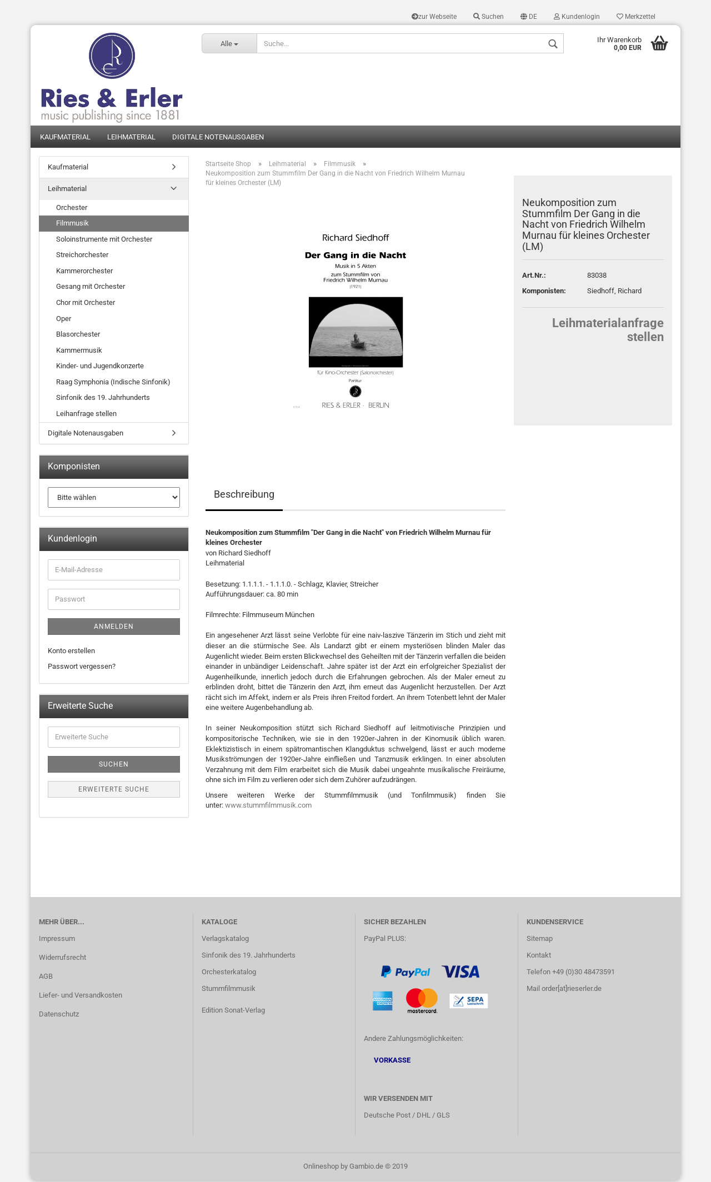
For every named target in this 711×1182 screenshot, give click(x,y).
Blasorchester (78, 335)
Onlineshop (321, 1167)
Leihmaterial (131, 137)
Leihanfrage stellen (86, 414)
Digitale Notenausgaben (218, 137)
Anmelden (114, 627)
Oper (63, 319)
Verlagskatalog (225, 939)
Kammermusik (79, 351)
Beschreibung (244, 494)
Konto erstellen (71, 651)
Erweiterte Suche (113, 790)
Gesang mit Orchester (90, 287)
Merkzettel (636, 17)
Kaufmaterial (65, 137)
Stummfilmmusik (229, 989)
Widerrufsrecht (62, 958)
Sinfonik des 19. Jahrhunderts (103, 398)
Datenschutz (59, 1015)
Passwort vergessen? (82, 667)
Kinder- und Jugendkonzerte (100, 367)
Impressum (57, 939)
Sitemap (540, 939)
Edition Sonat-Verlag (233, 1011)
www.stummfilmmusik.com (268, 806)
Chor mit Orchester (85, 303)
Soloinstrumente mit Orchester (104, 240)
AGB (46, 977)
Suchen (488, 17)
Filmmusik (72, 224)
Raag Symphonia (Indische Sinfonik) (113, 383)
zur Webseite (434, 17)
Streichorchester (82, 256)
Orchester (71, 208)
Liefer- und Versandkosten (80, 996)
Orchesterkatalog (229, 973)
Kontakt (539, 956)
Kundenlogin (577, 17)
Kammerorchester (84, 272)
